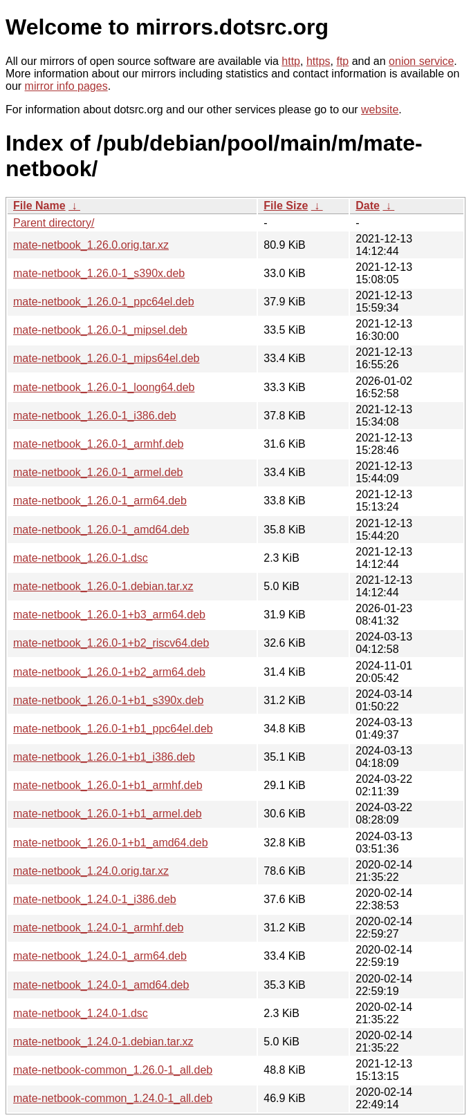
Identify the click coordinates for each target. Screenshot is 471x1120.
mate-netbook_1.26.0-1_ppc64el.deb (103, 301)
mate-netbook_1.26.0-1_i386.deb (94, 415)
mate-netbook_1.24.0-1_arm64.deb (100, 956)
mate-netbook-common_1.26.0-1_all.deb (112, 1070)
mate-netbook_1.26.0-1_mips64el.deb (106, 358)
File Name (39, 205)
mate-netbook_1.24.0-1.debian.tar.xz (103, 1041)
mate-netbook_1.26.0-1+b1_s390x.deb (108, 700)
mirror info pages (66, 86)
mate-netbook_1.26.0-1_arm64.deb (100, 500)
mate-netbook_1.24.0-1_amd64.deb (101, 985)
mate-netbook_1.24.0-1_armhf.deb (98, 927)
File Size (286, 205)
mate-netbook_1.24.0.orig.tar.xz (91, 871)
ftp (342, 61)
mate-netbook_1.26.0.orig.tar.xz (91, 245)
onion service (421, 61)
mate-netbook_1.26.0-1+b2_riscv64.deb (111, 643)
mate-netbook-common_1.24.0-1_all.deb (112, 1098)
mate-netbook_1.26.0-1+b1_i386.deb (104, 757)
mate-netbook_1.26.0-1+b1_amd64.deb (110, 842)
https (318, 61)
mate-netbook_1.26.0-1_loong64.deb (103, 387)
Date (367, 205)
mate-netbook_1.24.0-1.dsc (80, 1013)
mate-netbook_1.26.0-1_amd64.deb (101, 529)
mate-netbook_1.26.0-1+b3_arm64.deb (109, 614)
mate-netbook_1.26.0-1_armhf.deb (98, 444)
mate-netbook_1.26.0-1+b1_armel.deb (107, 813)
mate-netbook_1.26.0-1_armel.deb (98, 472)
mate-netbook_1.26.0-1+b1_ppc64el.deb (113, 728)
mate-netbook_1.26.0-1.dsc (80, 558)
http (290, 61)
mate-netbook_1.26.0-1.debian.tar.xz (103, 586)
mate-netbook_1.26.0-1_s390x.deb (99, 273)
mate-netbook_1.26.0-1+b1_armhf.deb (108, 785)
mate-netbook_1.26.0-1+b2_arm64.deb (109, 672)
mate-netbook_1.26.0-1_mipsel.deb (100, 330)
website (379, 109)
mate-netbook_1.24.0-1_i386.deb (94, 899)
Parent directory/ (53, 223)
